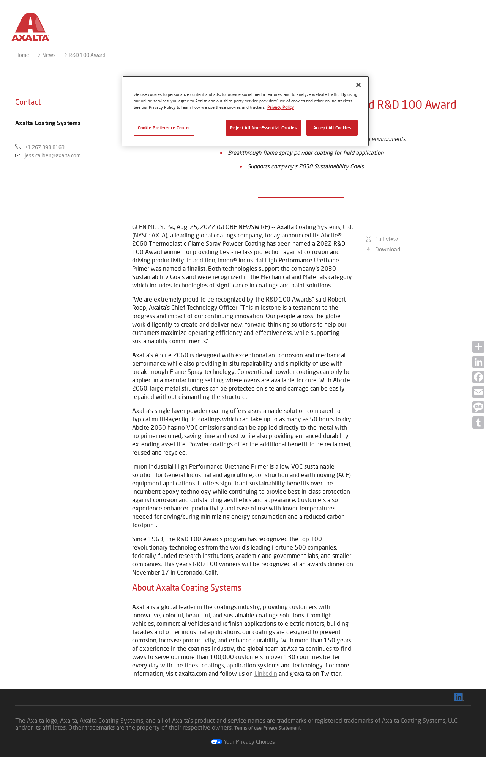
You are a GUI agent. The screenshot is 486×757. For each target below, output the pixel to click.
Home (22, 55)
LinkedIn (265, 673)
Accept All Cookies (332, 127)
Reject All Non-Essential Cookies (263, 127)
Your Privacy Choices (243, 741)
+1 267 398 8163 (45, 147)
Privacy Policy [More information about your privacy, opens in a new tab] (280, 107)
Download (387, 300)
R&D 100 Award (87, 55)
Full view (386, 289)
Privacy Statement (282, 728)
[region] (245, 111)
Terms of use (248, 728)
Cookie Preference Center (164, 127)
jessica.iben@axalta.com (52, 155)
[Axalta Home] (30, 30)
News (49, 55)
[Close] (358, 85)
